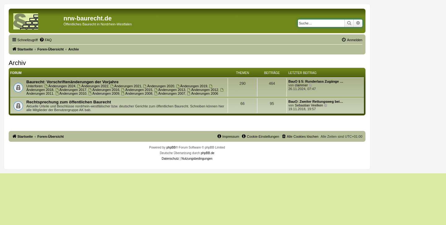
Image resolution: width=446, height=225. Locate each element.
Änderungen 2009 (103, 93)
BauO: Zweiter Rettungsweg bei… (315, 101)
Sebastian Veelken (309, 105)
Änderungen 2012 (202, 90)
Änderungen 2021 (125, 86)
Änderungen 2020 (158, 86)
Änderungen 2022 (92, 86)
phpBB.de (207, 153)
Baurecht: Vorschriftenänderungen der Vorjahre (72, 82)
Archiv (17, 62)
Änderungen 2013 (169, 90)
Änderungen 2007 (169, 93)
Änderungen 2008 (136, 93)
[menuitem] (45, 40)
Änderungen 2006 (202, 93)
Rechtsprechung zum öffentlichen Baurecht (68, 102)
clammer (301, 85)
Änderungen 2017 (70, 90)
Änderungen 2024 (59, 86)
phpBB (171, 147)
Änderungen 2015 (136, 90)
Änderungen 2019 (191, 86)
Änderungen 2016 (103, 90)
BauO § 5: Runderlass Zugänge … (315, 81)
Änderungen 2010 (70, 93)
